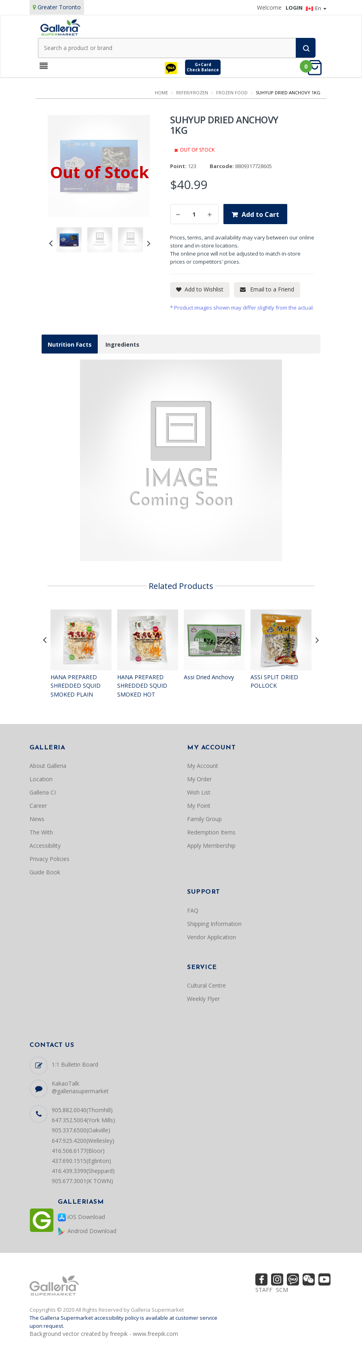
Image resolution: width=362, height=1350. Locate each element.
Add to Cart (260, 214)
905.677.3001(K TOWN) (82, 1181)
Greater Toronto (59, 7)
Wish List (198, 792)
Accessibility (45, 845)
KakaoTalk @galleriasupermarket (80, 1087)
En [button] (316, 8)
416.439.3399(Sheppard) (83, 1171)
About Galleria (47, 766)
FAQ (192, 910)
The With (41, 832)
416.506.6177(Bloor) (78, 1150)
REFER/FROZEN (192, 92)
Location (41, 779)
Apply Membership (211, 845)
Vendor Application (211, 937)
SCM (282, 1290)
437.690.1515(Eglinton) (81, 1161)
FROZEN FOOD (232, 92)
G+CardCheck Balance (203, 67)
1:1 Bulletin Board (75, 1064)
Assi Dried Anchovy (209, 677)
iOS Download (81, 1217)
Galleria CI (42, 792)
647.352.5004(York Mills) (83, 1120)
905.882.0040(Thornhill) (82, 1110)
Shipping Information (214, 924)
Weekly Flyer (203, 999)
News (36, 819)
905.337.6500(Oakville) (81, 1130)
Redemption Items (211, 832)
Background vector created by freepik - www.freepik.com (103, 1334)
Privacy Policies (49, 859)
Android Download (87, 1231)
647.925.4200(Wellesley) (83, 1140)
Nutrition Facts (70, 344)
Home (161, 92)
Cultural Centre (206, 985)
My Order (199, 779)
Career (38, 805)
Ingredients (122, 344)
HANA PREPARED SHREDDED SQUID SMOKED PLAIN (76, 685)
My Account (202, 766)
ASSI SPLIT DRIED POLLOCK (274, 681)
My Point (198, 805)
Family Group (204, 819)
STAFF (263, 1290)
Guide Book (44, 872)
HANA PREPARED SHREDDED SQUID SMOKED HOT (142, 685)
